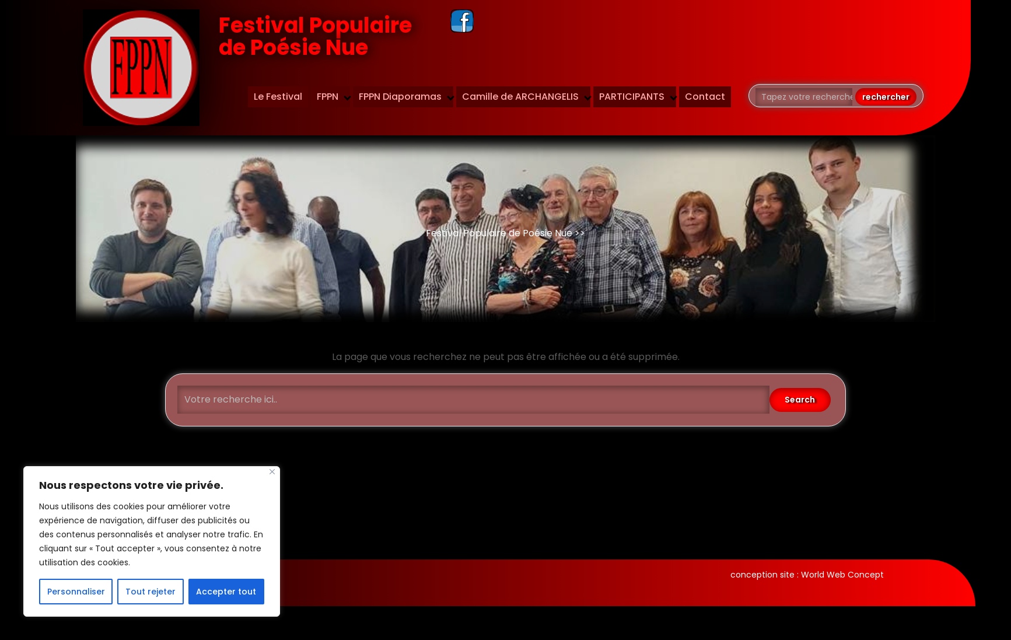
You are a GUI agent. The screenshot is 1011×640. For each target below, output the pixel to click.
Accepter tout (226, 591)
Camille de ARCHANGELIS (520, 96)
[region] (151, 541)
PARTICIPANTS (631, 96)
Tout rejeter (150, 591)
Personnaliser (76, 591)
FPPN (327, 96)
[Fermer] (272, 471)
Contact (705, 96)
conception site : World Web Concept (807, 574)
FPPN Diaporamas (400, 96)
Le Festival (278, 96)
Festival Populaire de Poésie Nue (315, 36)
